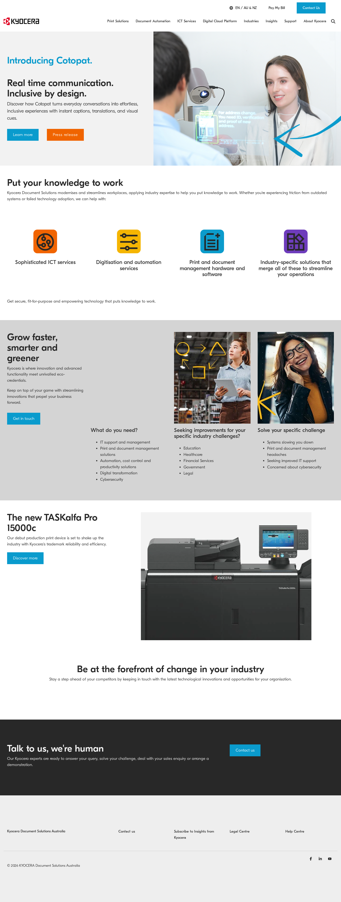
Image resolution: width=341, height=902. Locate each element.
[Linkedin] (320, 858)
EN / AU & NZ (243, 8)
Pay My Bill (277, 8)
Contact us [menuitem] (126, 831)
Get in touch (23, 418)
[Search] (333, 21)
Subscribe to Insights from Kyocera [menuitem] (194, 834)
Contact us (245, 750)
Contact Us (311, 8)
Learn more (23, 134)
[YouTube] (330, 858)
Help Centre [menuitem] (294, 831)
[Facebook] (311, 858)
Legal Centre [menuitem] (240, 831)
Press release (65, 134)
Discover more (25, 558)
